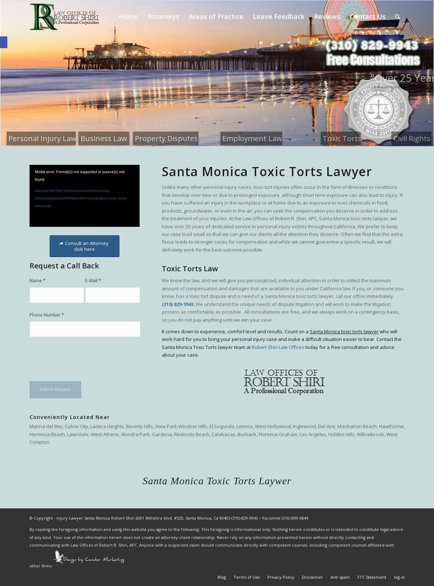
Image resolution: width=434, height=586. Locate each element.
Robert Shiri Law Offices (278, 347)
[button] (3, 42)
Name (38, 281)
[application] (85, 196)
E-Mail (93, 281)
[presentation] (85, 363)
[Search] (397, 16)
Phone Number (47, 315)
